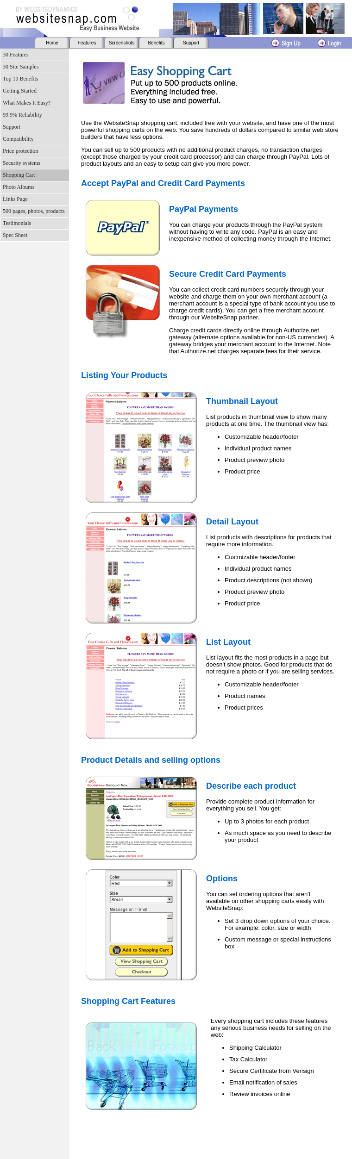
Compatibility (18, 139)
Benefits (156, 42)
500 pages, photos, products (34, 211)
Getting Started (20, 90)
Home (52, 42)
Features (87, 42)
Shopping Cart (19, 175)
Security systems (21, 163)
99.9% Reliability (22, 115)
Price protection (20, 151)
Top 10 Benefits (20, 78)
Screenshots (122, 42)
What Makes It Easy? (26, 103)
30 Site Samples (20, 66)
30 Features (16, 54)
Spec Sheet (15, 235)
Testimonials (17, 223)
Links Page (15, 199)
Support (191, 42)
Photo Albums (18, 187)
